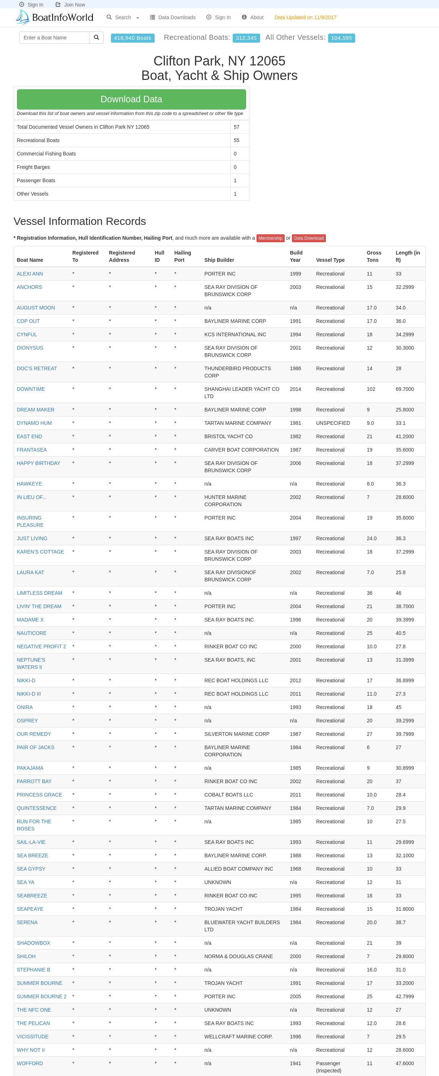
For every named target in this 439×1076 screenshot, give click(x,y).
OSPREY (27, 720)
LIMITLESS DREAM (40, 593)
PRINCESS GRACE (39, 795)
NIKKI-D (26, 680)
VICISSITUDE (33, 1036)
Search (123, 17)
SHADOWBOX (34, 943)
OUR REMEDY (34, 734)
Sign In (31, 5)
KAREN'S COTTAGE (40, 552)
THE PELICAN (33, 1023)
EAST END (29, 436)
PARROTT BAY (34, 781)
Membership (271, 238)
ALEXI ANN (30, 274)
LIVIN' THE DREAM (39, 606)
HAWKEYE (29, 484)
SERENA (27, 922)
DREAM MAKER (36, 410)
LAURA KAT (30, 572)
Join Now (70, 5)
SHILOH (26, 956)
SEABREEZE (32, 895)
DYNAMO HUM (34, 423)
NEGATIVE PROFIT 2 (41, 646)
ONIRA (25, 707)
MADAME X (30, 620)
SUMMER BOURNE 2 (42, 996)
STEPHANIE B (34, 970)
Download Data (131, 99)
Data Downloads (173, 17)
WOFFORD (30, 1063)
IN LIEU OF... (32, 497)
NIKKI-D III (29, 694)
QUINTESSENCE (37, 808)
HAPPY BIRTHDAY (39, 463)
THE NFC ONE (34, 1010)
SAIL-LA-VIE (31, 842)
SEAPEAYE (30, 909)
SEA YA (26, 882)
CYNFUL (27, 334)
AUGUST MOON (36, 308)
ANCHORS (29, 287)
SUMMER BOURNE (40, 983)
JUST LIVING (32, 538)
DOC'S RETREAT (37, 368)
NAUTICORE (32, 633)
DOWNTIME (31, 389)
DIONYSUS (30, 348)
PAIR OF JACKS (36, 747)
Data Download (309, 238)
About (253, 17)
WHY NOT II (31, 1050)
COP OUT (28, 321)
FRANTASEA (32, 450)
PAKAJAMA (30, 768)
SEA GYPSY (31, 869)
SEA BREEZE (32, 855)
